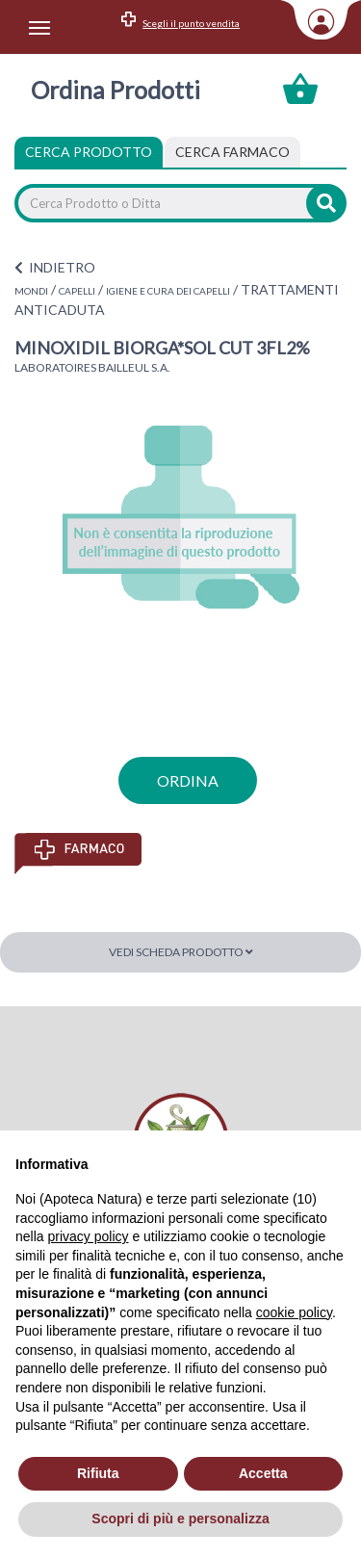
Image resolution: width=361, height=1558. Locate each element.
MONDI (31, 291)
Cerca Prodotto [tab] (88, 151)
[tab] (232, 152)
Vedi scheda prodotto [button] (181, 952)
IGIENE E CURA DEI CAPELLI (168, 291)
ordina (188, 780)
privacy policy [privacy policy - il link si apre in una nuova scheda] (87, 1236)
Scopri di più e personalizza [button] (180, 1518)
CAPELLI (77, 291)
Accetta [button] (263, 1473)
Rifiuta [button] (98, 1473)
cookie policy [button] (294, 1312)
